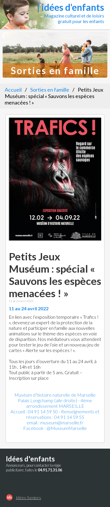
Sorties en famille (49, 89)
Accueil (13, 89)
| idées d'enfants (70, 7)
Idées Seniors (28, 497)
